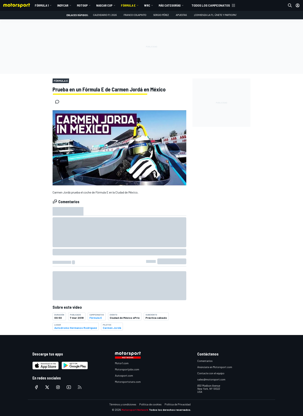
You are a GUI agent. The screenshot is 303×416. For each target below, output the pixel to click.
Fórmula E (128, 5)
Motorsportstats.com (128, 381)
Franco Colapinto (135, 15)
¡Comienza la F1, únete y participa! (215, 15)
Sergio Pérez (161, 15)
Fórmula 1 (42, 5)
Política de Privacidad (178, 404)
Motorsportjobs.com (127, 369)
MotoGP (82, 5)
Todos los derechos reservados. (170, 409)
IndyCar (62, 5)
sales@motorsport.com (211, 379)
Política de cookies (150, 404)
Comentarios (205, 360)
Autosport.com (124, 375)
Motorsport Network (135, 409)
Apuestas (181, 15)
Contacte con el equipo (210, 373)
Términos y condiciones (122, 404)
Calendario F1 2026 (105, 15)
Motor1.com (122, 363)
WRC (147, 5)
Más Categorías (170, 5)
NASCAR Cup (104, 5)
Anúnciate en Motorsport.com (214, 367)
